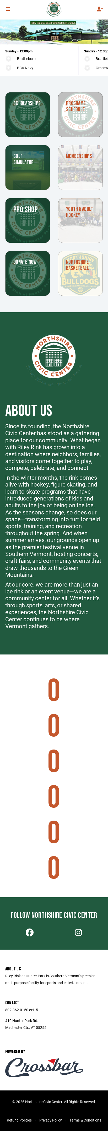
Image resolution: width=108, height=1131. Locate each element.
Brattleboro (26, 58)
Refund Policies (19, 1120)
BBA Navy (25, 67)
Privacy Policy (50, 1120)
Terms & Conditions (85, 1120)
